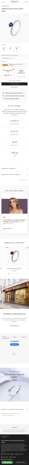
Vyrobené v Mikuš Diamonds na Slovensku (15, 95)
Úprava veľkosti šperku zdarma (12, 98)
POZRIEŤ (14, 355)
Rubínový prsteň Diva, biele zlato (14, 268)
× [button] (27, 435)
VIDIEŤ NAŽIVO (14, 87)
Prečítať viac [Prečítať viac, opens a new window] (3, 451)
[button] (14, 460)
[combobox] (14, 58)
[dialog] (14, 449)
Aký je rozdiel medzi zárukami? (14, 80)
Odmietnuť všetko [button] (20, 462)
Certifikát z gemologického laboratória (14, 93)
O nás (2, 433)
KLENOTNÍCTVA (14, 325)
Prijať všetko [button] (7, 462)
